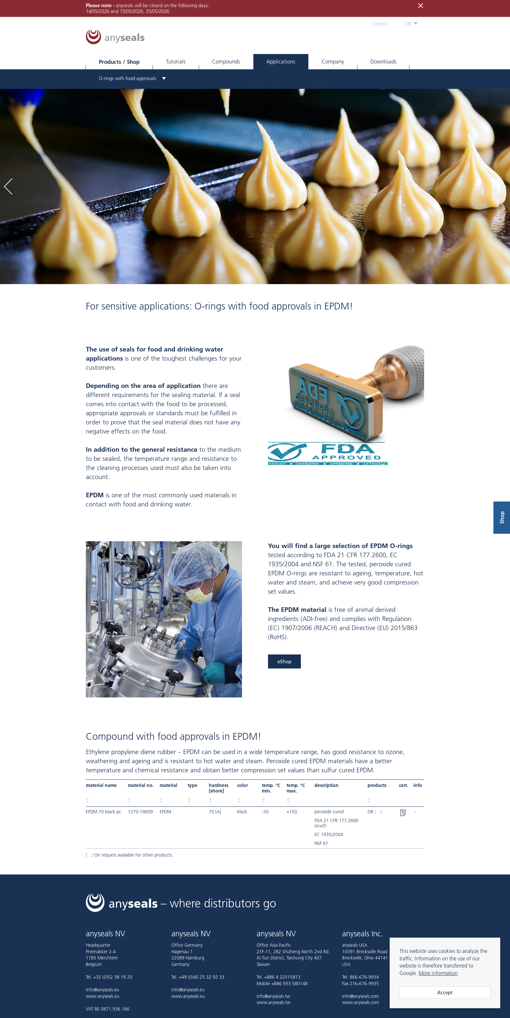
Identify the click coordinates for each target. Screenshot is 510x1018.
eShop (284, 661)
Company (333, 61)
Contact (380, 24)
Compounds (226, 61)
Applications (280, 61)
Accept (445, 992)
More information (438, 973)
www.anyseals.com (360, 1002)
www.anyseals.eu (102, 996)
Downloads (383, 61)
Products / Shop (119, 61)
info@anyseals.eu (102, 990)
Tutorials (176, 61)
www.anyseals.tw (273, 1002)
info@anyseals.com (360, 996)
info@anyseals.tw (273, 996)
